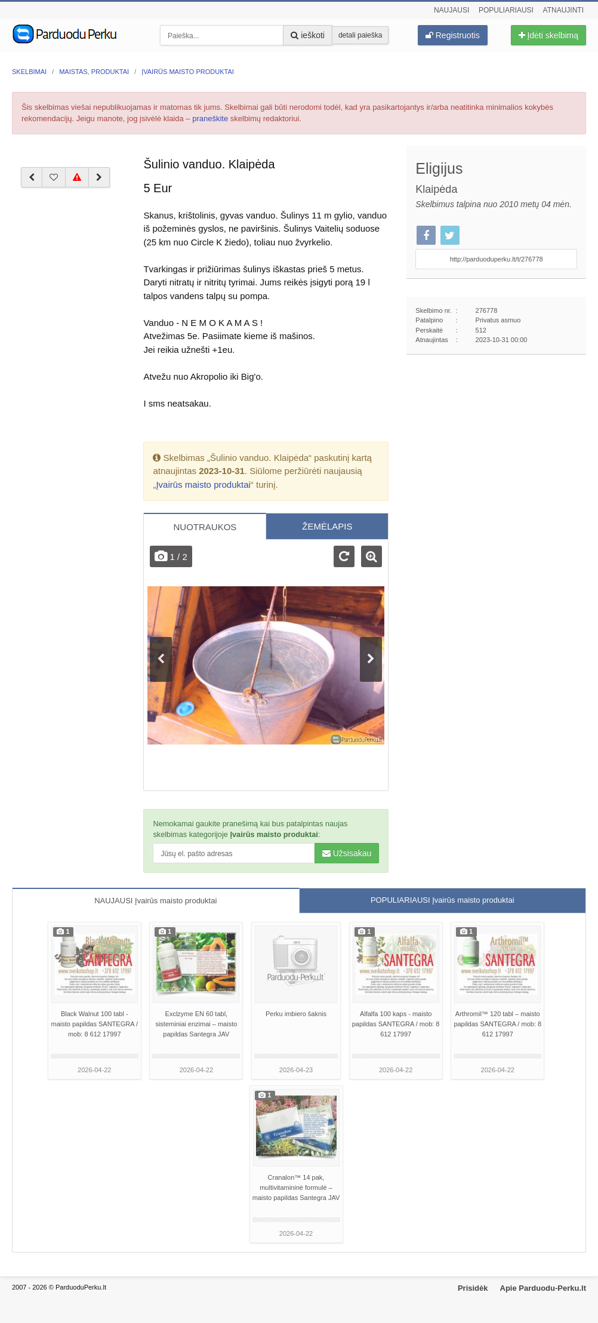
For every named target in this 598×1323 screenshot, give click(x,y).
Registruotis (453, 35)
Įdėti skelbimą (548, 35)
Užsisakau (346, 853)
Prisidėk (473, 1288)
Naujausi (451, 10)
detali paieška (360, 35)
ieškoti (308, 35)
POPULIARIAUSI (442, 900)
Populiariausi (506, 10)
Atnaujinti (563, 10)
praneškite (210, 118)
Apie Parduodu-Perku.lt (543, 1288)
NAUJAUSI (155, 900)
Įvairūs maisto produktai (203, 484)
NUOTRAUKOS (204, 527)
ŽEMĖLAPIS (327, 526)
